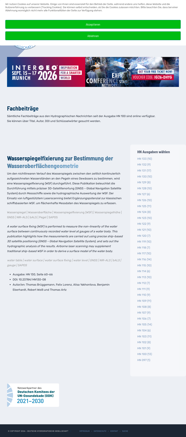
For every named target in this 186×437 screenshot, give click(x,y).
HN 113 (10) (144, 277)
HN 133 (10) (144, 158)
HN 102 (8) (144, 342)
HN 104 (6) (144, 330)
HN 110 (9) (143, 295)
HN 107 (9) (143, 312)
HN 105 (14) (144, 324)
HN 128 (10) (144, 188)
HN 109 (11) (144, 300)
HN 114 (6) (143, 271)
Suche (125, 431)
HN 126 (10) (144, 200)
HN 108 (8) (144, 306)
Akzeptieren (93, 24)
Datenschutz (100, 431)
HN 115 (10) (144, 265)
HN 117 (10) (144, 253)
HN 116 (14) (144, 259)
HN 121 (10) (144, 229)
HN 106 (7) (144, 318)
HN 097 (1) (143, 360)
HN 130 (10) (144, 176)
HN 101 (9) (143, 348)
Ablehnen (93, 36)
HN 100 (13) (144, 354)
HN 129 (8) (144, 182)
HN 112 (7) (143, 283)
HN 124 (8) (144, 212)
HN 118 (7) (143, 247)
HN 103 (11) (144, 336)
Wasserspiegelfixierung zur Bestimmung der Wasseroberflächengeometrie (60, 161)
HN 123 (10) (144, 218)
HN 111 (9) (143, 289)
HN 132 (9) (144, 164)
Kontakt (114, 431)
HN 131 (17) (144, 170)
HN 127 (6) (143, 194)
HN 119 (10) (144, 241)
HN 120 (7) (143, 235)
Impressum (84, 431)
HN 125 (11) (144, 206)
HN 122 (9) (143, 223)
